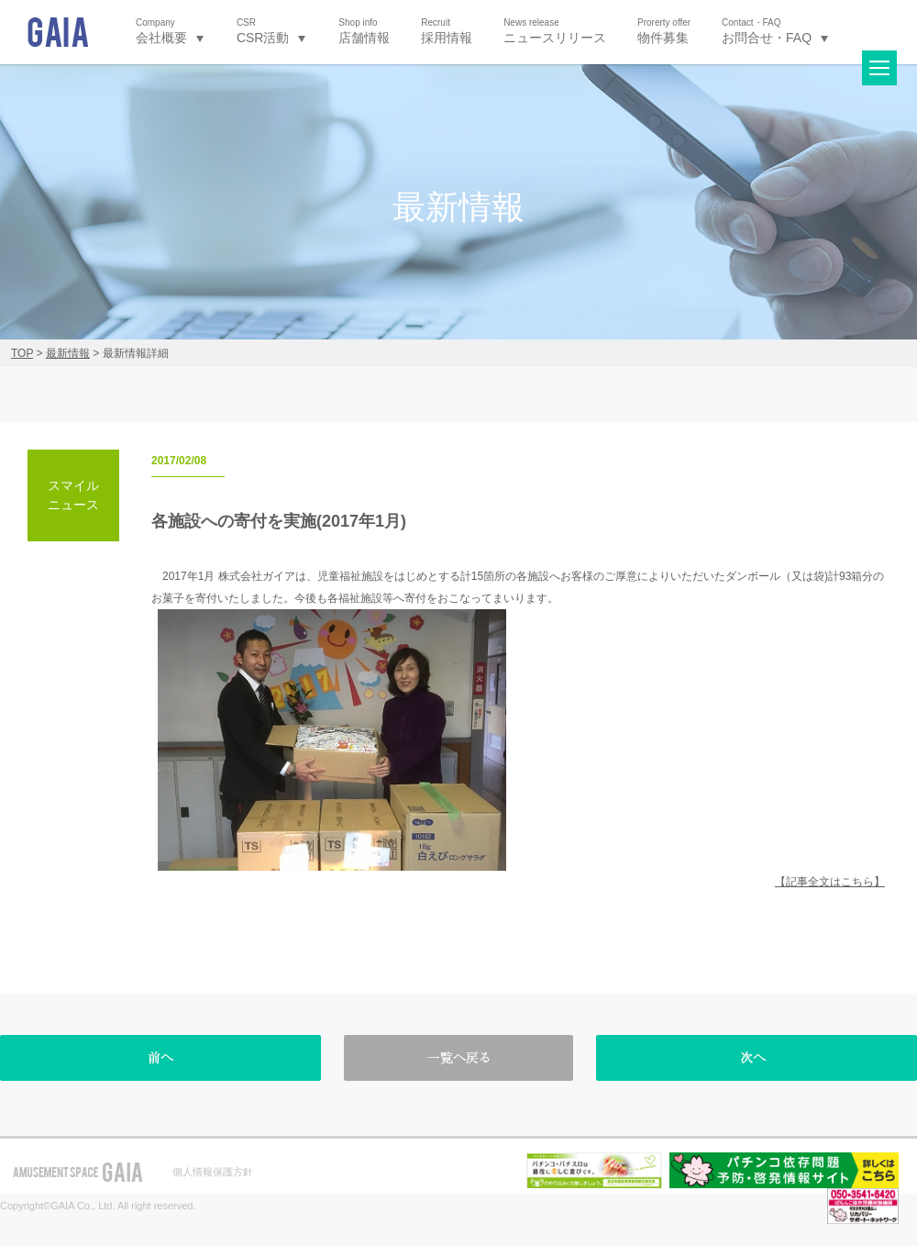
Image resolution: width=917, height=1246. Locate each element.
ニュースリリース (554, 31)
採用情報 (446, 31)
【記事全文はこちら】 (830, 881)
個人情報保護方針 (212, 1171)
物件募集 (664, 31)
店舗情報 (364, 31)
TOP (22, 353)
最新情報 (68, 353)
